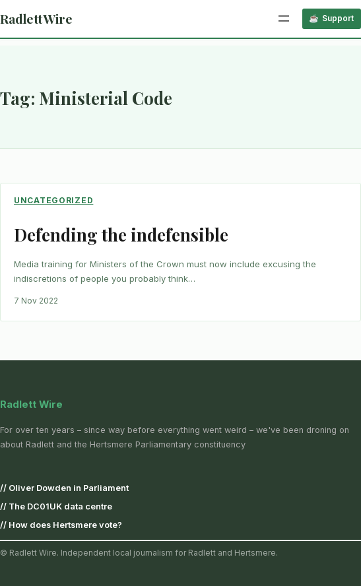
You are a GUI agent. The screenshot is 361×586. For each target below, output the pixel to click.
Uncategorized (53, 200)
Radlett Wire (36, 18)
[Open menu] (284, 18)
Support (338, 18)
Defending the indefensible (121, 234)
